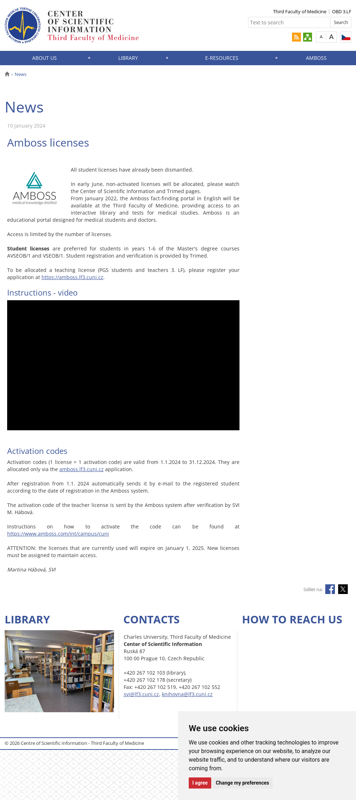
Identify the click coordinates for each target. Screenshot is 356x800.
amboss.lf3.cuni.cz (81, 469)
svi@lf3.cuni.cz (141, 694)
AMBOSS (316, 57)
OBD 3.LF (341, 11)
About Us (44, 57)
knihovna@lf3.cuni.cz (187, 694)
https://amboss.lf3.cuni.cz (72, 277)
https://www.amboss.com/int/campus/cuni (58, 533)
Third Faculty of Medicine (299, 11)
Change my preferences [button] (242, 783)
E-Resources (221, 57)
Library (128, 57)
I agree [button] (200, 783)
